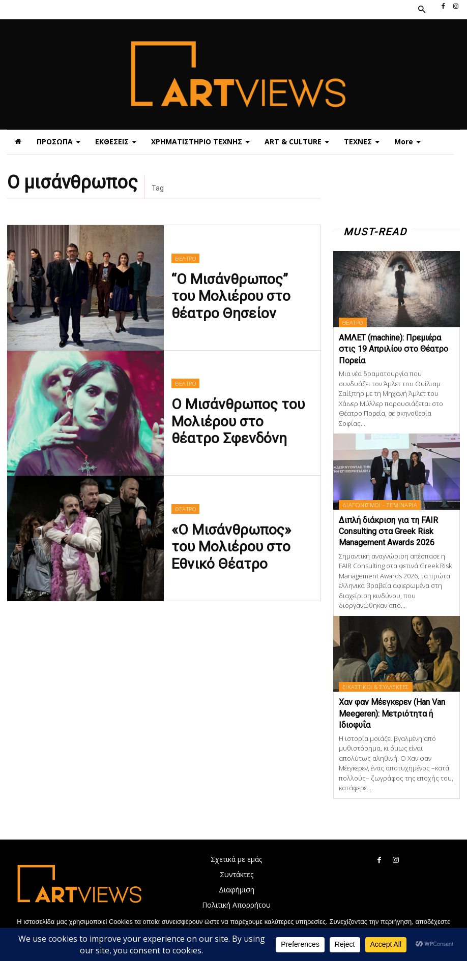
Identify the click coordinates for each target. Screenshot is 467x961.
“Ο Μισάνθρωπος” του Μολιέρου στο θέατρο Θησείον (228, 294)
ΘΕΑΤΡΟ (184, 265)
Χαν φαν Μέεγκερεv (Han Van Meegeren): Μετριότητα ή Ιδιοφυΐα (392, 713)
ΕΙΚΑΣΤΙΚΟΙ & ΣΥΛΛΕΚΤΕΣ (375, 687)
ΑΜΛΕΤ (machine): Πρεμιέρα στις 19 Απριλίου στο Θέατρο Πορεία (393, 349)
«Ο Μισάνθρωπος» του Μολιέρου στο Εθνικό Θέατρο (228, 545)
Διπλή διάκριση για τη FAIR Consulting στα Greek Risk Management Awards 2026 (388, 531)
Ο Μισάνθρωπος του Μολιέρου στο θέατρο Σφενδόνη (228, 420)
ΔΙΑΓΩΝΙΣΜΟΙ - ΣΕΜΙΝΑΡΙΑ (379, 505)
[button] (421, 9)
